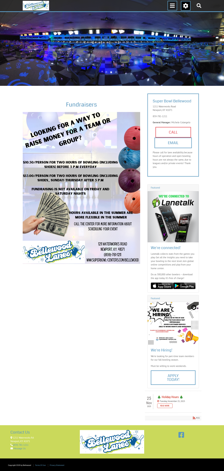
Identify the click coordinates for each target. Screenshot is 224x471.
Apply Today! (173, 377)
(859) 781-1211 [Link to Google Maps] (20, 444)
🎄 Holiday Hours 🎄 (170, 397)
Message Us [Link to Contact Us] (19, 448)
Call (173, 132)
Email (173, 143)
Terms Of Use (40, 465)
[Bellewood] (36, 5)
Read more (164, 406)
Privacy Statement (57, 465)
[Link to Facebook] (181, 435)
